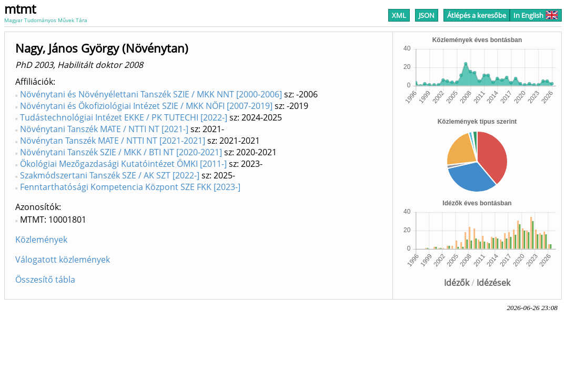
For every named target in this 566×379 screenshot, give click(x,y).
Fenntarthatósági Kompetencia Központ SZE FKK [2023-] (130, 187)
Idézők (456, 282)
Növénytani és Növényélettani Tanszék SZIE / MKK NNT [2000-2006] (151, 94)
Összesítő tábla (45, 279)
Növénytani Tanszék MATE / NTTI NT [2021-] (104, 129)
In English (535, 15)
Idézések (493, 282)
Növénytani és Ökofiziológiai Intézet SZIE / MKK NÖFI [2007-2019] (146, 106)
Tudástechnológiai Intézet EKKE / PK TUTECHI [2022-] (123, 117)
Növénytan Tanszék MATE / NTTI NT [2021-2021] (112, 140)
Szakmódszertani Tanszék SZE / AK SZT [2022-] (109, 175)
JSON (426, 15)
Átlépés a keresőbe (476, 15)
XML (399, 15)
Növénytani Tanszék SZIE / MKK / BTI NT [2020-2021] (121, 152)
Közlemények (41, 239)
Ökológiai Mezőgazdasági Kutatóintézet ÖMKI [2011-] (123, 163)
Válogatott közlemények (62, 259)
